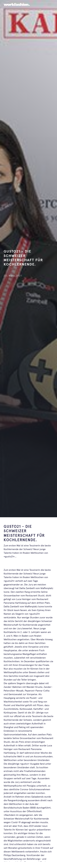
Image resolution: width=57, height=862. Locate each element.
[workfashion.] (17, 4)
